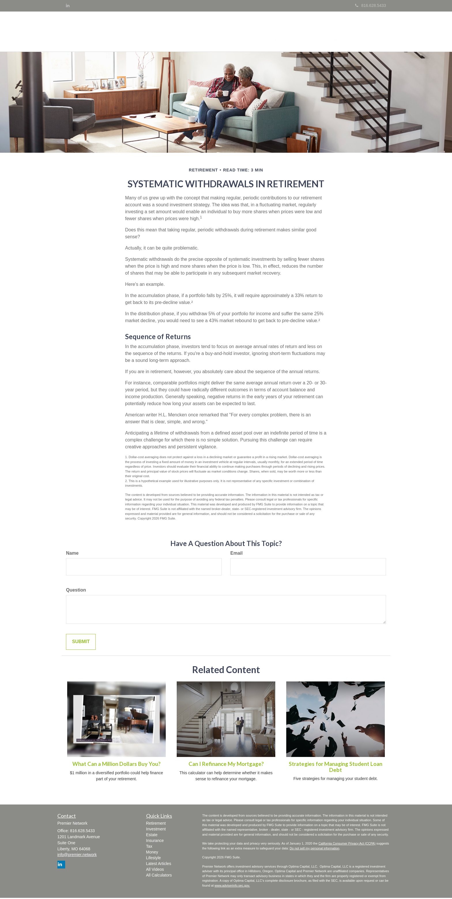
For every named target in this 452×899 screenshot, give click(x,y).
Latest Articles (158, 864)
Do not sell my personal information (314, 849)
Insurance (155, 841)
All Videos (155, 870)
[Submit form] (81, 643)
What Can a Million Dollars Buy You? (116, 765)
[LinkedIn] (67, 5)
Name (72, 554)
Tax (149, 847)
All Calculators (159, 876)
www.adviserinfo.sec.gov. (232, 886)
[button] (247, 32)
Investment (156, 830)
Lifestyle (153, 859)
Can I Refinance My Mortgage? (226, 765)
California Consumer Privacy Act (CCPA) (347, 844)
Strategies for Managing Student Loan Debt (335, 768)
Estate (152, 836)
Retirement (156, 824)
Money (152, 853)
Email (236, 554)
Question (76, 591)
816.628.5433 (370, 5)
